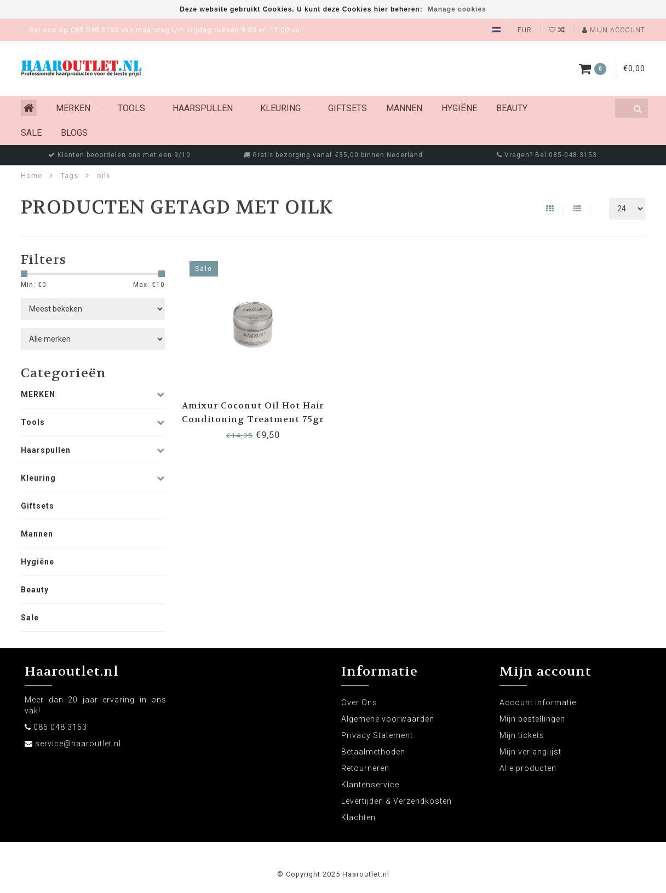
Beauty (511, 108)
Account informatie (538, 702)
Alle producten (528, 768)
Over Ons (359, 702)
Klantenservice (370, 784)
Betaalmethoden (373, 751)
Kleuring (280, 108)
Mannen (404, 108)
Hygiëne (459, 108)
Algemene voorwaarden (387, 719)
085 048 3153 (60, 727)
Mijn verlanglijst (530, 751)
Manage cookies (457, 9)
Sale (31, 133)
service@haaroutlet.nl (78, 743)
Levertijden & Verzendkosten (396, 801)
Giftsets (347, 108)
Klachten (358, 817)
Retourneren (365, 768)
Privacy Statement (377, 735)
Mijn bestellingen (532, 719)
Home (31, 175)
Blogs (74, 133)
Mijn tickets (522, 735)
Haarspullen (203, 108)
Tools (131, 108)
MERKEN (73, 108)
